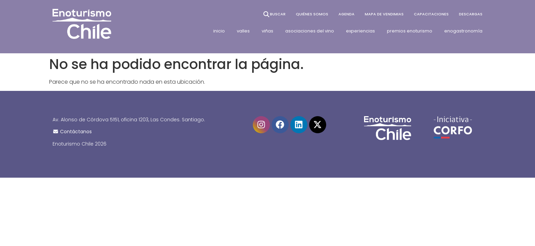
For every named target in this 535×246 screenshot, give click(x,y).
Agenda (346, 14)
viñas (267, 31)
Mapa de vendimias (384, 14)
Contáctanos (72, 131)
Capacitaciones (431, 14)
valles (243, 31)
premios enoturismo (409, 31)
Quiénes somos (312, 14)
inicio (219, 31)
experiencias (360, 31)
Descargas (470, 14)
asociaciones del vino (309, 31)
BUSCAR (274, 14)
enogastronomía (463, 31)
